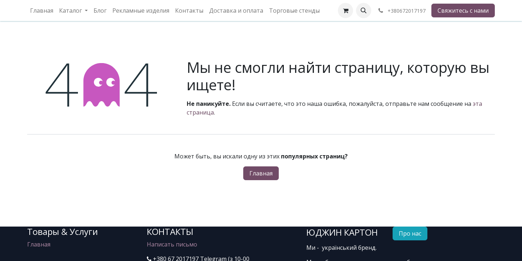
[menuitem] (41, 10)
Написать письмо (172, 244)
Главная (261, 173)
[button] (363, 10)
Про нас (410, 233)
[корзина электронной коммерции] (345, 10)
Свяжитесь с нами (463, 10)
